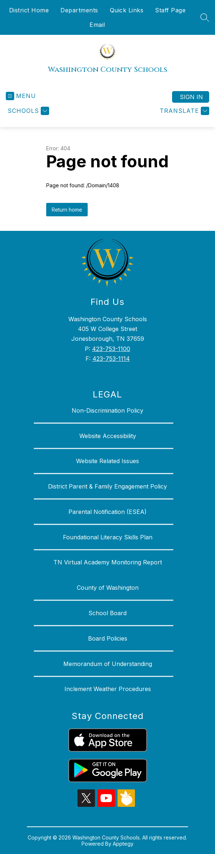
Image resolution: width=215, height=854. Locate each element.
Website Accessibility (107, 436)
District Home (29, 10)
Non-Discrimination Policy (107, 410)
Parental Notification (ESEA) (107, 511)
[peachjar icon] (126, 804)
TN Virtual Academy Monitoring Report (107, 562)
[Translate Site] (183, 110)
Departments (79, 10)
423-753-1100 (111, 348)
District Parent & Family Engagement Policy (107, 486)
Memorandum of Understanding (107, 663)
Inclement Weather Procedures (107, 688)
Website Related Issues (107, 461)
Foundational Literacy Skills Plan (107, 537)
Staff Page (170, 10)
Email (97, 24)
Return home (67, 210)
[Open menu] (21, 96)
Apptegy (123, 844)
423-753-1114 (111, 358)
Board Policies (107, 638)
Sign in (191, 97)
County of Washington (108, 587)
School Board (107, 613)
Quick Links (127, 10)
